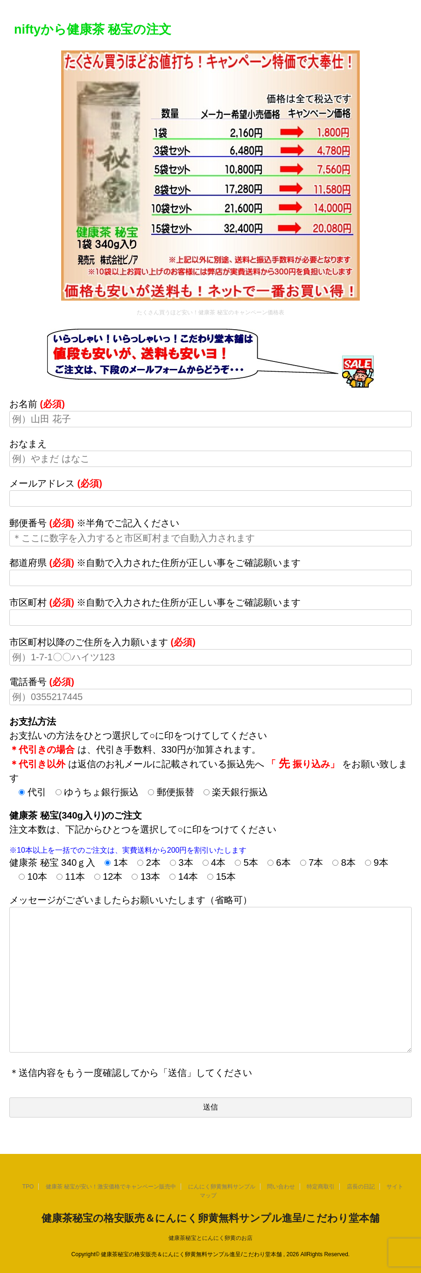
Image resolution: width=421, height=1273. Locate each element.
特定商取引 (321, 1186)
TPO (28, 1186)
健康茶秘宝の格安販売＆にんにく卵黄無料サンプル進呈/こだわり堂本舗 (210, 1218)
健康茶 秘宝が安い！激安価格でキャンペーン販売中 (111, 1186)
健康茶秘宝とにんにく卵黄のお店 (210, 1238)
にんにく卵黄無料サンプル (221, 1186)
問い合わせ (281, 1186)
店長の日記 (361, 1186)
